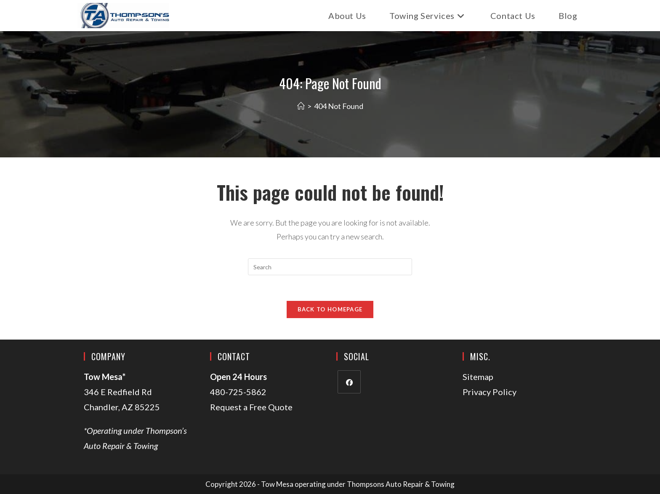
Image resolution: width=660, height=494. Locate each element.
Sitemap (478, 377)
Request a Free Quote (251, 407)
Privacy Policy (489, 392)
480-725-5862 (238, 392)
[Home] (301, 106)
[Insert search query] (330, 266)
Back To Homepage (330, 309)
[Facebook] (349, 381)
